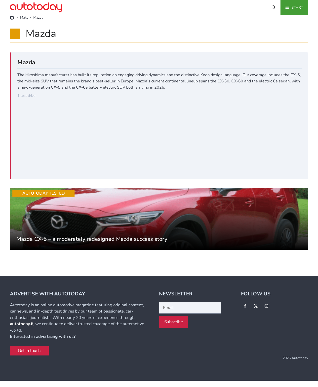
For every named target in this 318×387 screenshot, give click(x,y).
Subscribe (173, 322)
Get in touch (29, 350)
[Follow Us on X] (256, 306)
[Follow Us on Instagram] (266, 306)
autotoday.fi (21, 324)
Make (24, 17)
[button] (273, 7)
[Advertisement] (159, 136)
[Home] (12, 18)
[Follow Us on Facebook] (245, 306)
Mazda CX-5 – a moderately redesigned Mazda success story (91, 239)
